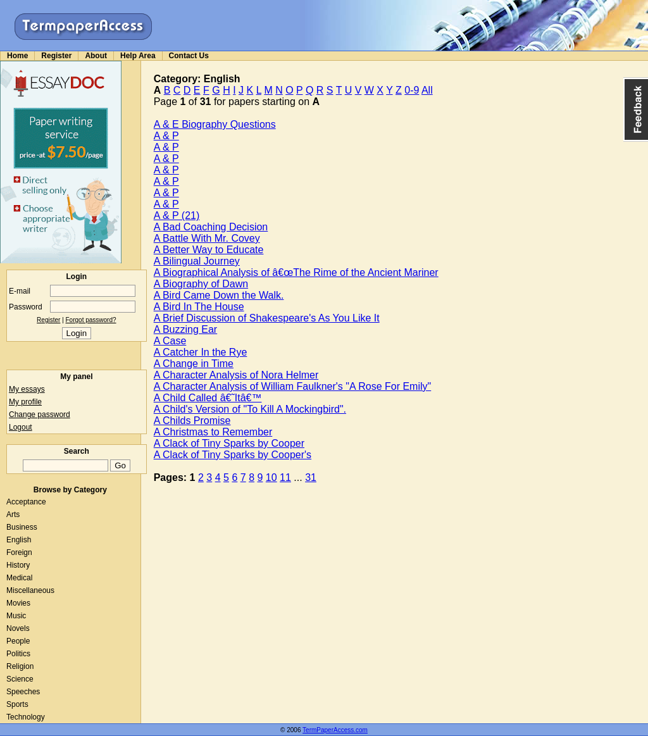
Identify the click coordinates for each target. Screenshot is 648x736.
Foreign (19, 552)
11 (285, 477)
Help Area (138, 55)
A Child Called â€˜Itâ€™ (208, 397)
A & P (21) (177, 215)
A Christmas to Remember (213, 432)
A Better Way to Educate (209, 249)
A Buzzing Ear (186, 329)
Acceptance (26, 501)
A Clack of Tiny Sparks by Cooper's (232, 454)
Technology (25, 717)
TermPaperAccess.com (335, 730)
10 (271, 477)
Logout (20, 427)
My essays (27, 389)
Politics (18, 653)
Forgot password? (91, 319)
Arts (13, 514)
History (18, 565)
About (96, 55)
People (18, 641)
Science (20, 679)
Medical (19, 577)
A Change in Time (194, 363)
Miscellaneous (30, 590)
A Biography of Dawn (201, 283)
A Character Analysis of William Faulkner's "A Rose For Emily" (293, 386)
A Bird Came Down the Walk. (219, 295)
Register (56, 55)
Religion (20, 666)
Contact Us (189, 55)
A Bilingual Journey (197, 261)
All (427, 90)
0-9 (411, 90)
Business (21, 527)
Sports (17, 704)
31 (310, 477)
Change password (39, 414)
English (18, 539)
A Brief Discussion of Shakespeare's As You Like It (267, 318)
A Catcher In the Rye (200, 352)
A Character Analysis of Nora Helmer (236, 375)
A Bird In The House (199, 306)
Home (17, 55)
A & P (166, 135)
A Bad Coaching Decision (211, 226)
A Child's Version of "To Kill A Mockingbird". (250, 409)
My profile (25, 401)
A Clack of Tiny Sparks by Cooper (229, 443)
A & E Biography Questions (215, 124)
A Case (170, 340)
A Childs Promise (192, 420)
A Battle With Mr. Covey (207, 238)
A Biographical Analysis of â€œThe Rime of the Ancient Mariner (296, 272)
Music (16, 615)
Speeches (23, 691)
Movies (18, 603)
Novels (18, 628)
